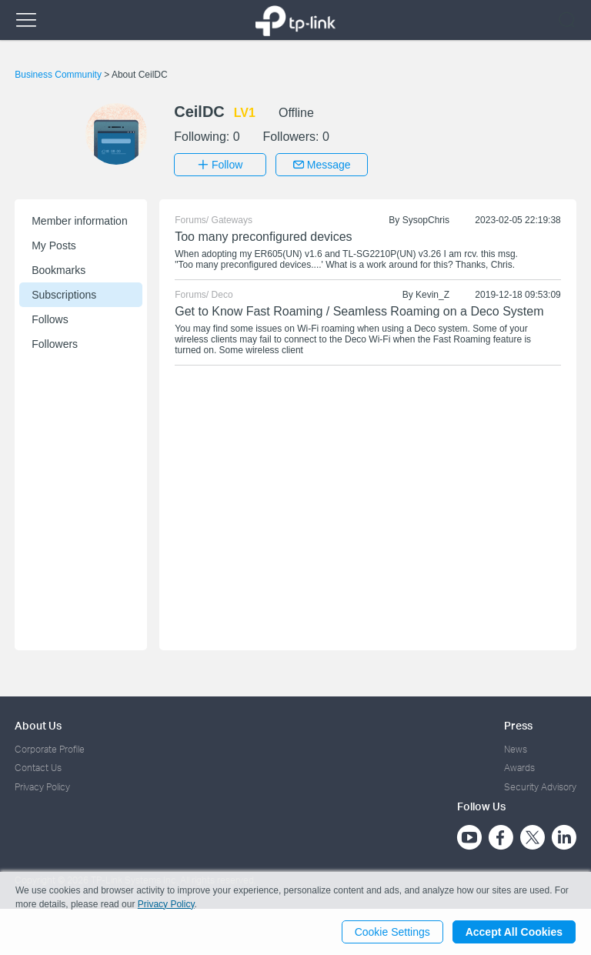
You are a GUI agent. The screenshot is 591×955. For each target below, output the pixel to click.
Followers (55, 344)
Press (518, 725)
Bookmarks (58, 270)
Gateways (232, 220)
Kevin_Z (432, 294)
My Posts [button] (54, 245)
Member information (80, 221)
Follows (50, 319)
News (515, 749)
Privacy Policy (42, 787)
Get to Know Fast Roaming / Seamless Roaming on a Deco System (359, 311)
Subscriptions (64, 295)
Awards (519, 767)
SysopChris (425, 220)
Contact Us (38, 767)
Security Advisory (540, 787)
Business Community (59, 74)
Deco (222, 294)
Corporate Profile (50, 749)
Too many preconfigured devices (263, 236)
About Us (38, 725)
